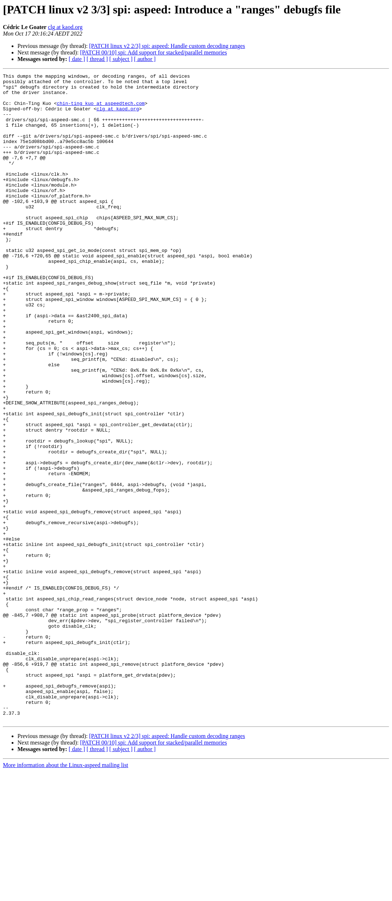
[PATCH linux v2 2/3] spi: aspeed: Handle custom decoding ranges (167, 46)
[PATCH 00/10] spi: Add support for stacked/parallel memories (153, 52)
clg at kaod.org (65, 27)
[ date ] (77, 59)
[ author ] (145, 59)
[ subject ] (121, 59)
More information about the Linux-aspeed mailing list (65, 895)
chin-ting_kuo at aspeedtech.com (101, 109)
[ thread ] (97, 59)
